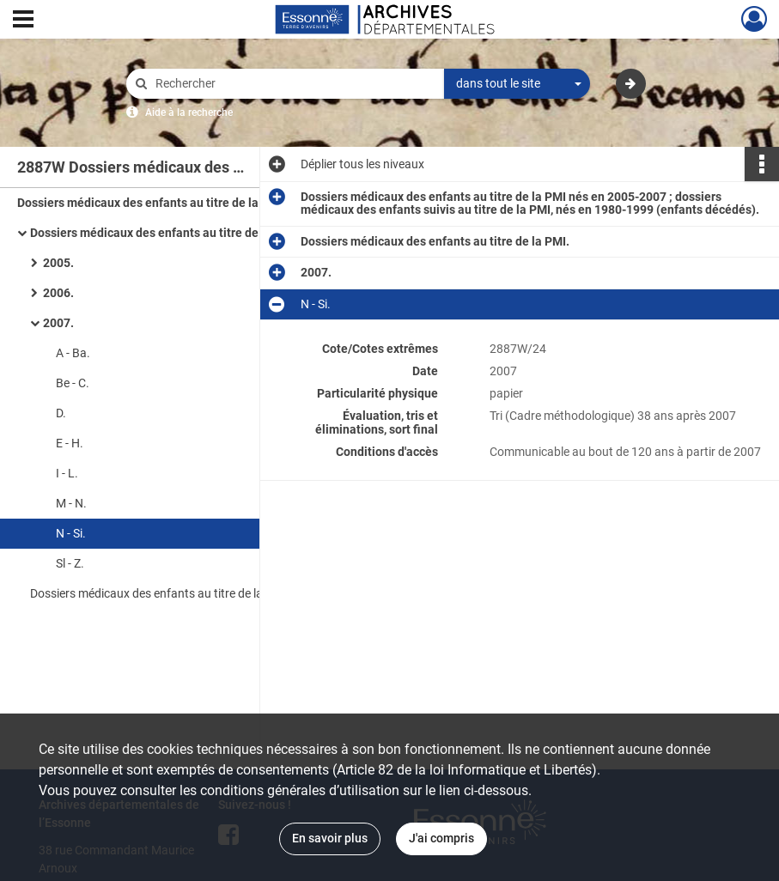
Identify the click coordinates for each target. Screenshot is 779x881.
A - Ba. (73, 353)
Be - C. (72, 383)
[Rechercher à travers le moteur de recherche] (293, 84)
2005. (58, 263)
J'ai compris (441, 838)
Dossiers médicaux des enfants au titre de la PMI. (164, 233)
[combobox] (517, 84)
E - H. (69, 443)
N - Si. (71, 533)
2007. (58, 323)
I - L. (67, 473)
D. (61, 413)
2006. (58, 293)
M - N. (71, 503)
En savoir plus (330, 838)
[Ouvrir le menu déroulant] (23, 20)
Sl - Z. (70, 563)
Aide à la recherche (189, 112)
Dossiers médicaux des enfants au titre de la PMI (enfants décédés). (202, 593)
